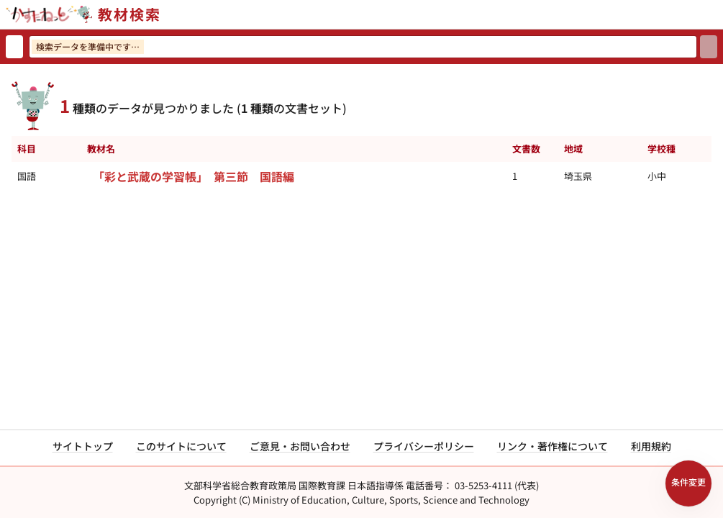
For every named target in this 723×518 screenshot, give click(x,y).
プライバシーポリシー (423, 446)
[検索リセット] (14, 46)
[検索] (708, 46)
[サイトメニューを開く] (717, 14)
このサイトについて (181, 446)
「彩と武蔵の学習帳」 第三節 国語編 (193, 176)
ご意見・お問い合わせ (300, 446)
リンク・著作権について (552, 446)
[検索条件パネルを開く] (688, 483)
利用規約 (651, 446)
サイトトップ (83, 446)
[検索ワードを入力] (362, 47)
